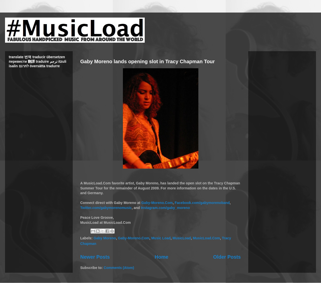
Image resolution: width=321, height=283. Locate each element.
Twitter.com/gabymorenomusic (106, 208)
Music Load (161, 238)
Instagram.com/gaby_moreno (165, 208)
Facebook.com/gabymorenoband (202, 203)
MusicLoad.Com (206, 238)
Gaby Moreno (105, 238)
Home (161, 257)
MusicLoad (182, 238)
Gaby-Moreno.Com (157, 203)
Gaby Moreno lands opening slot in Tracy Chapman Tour (147, 61)
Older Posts (227, 257)
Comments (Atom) (119, 268)
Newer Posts (95, 257)
